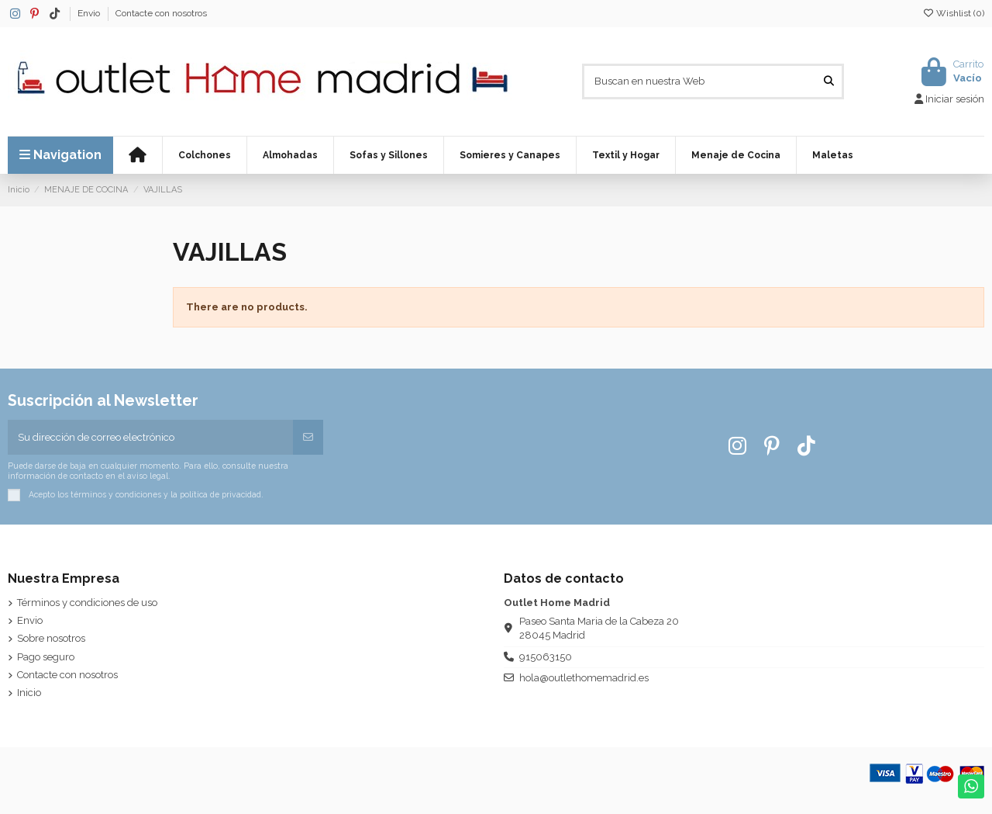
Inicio (29, 692)
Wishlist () (953, 13)
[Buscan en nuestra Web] (829, 81)
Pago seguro (45, 657)
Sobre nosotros (51, 638)
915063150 (545, 657)
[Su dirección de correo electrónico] (151, 437)
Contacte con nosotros (161, 13)
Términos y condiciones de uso (87, 602)
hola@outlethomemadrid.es (584, 678)
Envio (90, 13)
